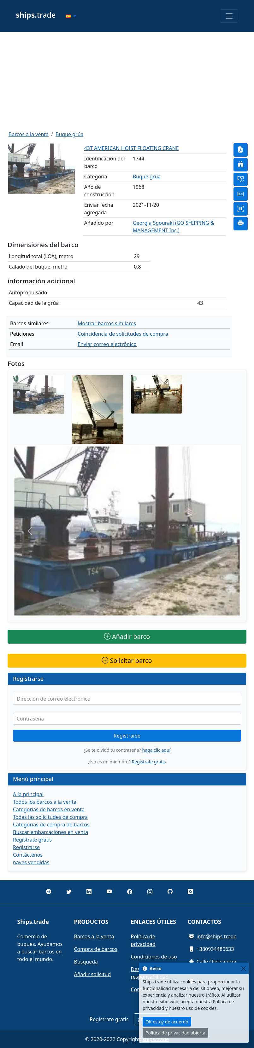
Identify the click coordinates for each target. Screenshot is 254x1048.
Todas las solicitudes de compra (50, 817)
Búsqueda (86, 961)
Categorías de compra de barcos (51, 824)
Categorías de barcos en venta (49, 809)
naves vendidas (31, 862)
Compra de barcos (95, 949)
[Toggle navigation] (229, 16)
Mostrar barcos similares (107, 323)
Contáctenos (28, 854)
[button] (71, 16)
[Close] (243, 968)
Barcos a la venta (29, 134)
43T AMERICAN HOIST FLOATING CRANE (131, 148)
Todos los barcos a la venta (44, 801)
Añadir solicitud (92, 974)
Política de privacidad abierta (175, 1033)
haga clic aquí (156, 750)
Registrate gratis (149, 762)
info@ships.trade (217, 936)
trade (36, 15)
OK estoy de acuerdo (166, 1022)
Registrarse (127, 735)
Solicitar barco (127, 660)
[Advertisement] (127, 81)
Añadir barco (127, 636)
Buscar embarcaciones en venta (50, 832)
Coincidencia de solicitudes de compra (123, 333)
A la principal (28, 794)
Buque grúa (70, 134)
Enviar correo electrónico (107, 344)
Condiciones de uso (154, 956)
